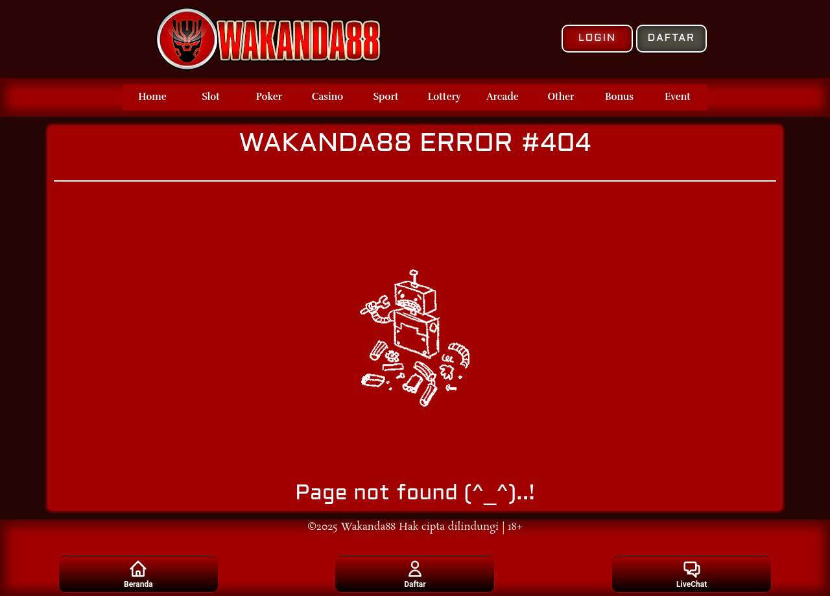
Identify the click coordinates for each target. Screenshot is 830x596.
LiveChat (691, 574)
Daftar (414, 574)
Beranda (138, 574)
